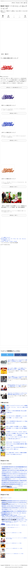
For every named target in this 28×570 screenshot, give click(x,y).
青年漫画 (6, 241)
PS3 (11, 238)
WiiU (17, 238)
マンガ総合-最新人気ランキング (9, 58)
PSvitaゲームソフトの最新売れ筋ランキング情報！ (14, 548)
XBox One (24, 238)
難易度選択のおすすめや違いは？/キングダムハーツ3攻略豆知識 (14, 506)
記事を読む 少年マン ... (14, 140)
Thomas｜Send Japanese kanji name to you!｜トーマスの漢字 (14, 516)
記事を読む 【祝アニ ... (14, 215)
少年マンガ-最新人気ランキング (8, 132)
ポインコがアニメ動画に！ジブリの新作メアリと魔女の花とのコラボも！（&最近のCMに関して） (17, 369)
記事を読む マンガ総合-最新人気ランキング (14, 87)
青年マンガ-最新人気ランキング (8, 105)
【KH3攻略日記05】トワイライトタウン (9, 500)
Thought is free (20, 567)
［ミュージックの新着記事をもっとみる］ (9, 487)
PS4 (9, 238)
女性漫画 (15, 241)
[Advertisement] (14, 37)
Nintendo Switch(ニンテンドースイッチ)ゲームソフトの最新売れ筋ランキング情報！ (16, 538)
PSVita (14, 238)
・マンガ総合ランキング (5, 240)
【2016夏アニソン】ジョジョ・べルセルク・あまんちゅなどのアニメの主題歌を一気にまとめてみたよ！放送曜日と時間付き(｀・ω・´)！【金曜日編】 (16, 433)
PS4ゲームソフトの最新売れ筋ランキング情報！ (14, 543)
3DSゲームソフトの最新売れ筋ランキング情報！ (14, 532)
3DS (20, 238)
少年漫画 (2, 241)
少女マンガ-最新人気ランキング (8, 178)
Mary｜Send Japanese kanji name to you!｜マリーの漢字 (13, 518)
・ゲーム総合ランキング (5, 237)
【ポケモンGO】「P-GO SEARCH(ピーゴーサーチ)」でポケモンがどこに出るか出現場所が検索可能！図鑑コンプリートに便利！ (16, 444)
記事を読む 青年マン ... (14, 113)
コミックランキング (5, 76)
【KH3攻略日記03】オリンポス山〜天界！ (10, 507)
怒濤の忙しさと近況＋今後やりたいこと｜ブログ (11, 514)
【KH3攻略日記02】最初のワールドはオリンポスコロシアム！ (14, 509)
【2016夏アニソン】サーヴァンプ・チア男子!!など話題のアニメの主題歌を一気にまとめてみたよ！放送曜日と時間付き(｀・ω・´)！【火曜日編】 (14, 484)
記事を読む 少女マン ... (14, 186)
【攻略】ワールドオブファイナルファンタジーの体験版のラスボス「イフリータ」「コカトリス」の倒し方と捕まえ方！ (16, 407)
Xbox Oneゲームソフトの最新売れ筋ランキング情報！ (15, 553)
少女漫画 (11, 241)
